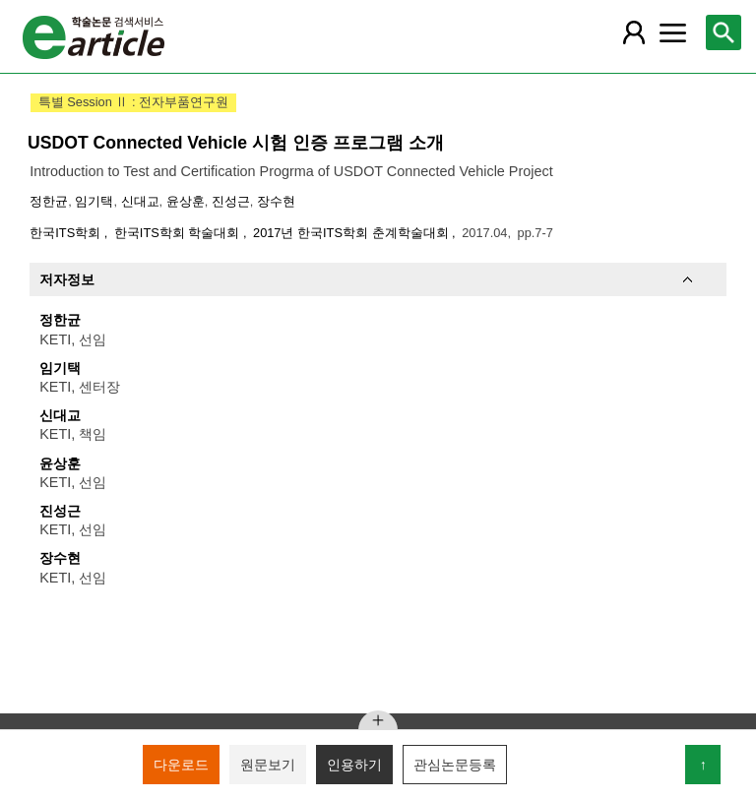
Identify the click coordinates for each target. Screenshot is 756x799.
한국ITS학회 (66, 232)
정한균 (49, 201)
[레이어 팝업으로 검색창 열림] (723, 32)
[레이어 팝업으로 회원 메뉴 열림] (633, 32)
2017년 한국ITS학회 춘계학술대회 (352, 232)
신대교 (140, 201)
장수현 (276, 201)
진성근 (231, 201)
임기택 (94, 201)
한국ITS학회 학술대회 (178, 232)
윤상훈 (185, 201)
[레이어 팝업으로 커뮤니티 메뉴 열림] (672, 32)
